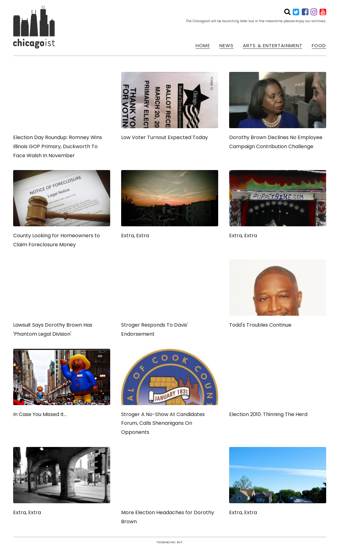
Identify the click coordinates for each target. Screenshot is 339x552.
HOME (203, 46)
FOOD (319, 46)
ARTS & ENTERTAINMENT (272, 46)
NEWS (226, 46)
